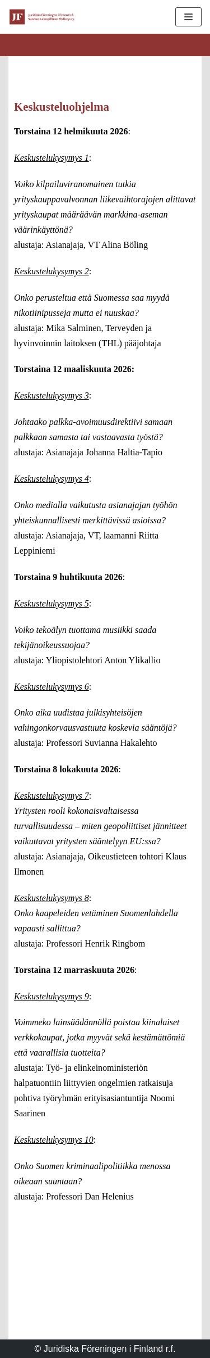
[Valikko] (188, 16)
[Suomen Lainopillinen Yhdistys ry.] (42, 17)
